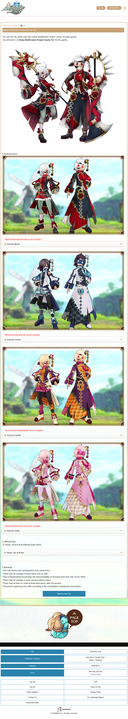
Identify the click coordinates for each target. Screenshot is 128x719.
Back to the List (64, 594)
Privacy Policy (95, 692)
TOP (95, 682)
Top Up (101, 8)
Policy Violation (32, 692)
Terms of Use (96, 687)
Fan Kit (32, 687)
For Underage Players (95, 697)
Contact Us (32, 697)
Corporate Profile (32, 703)
